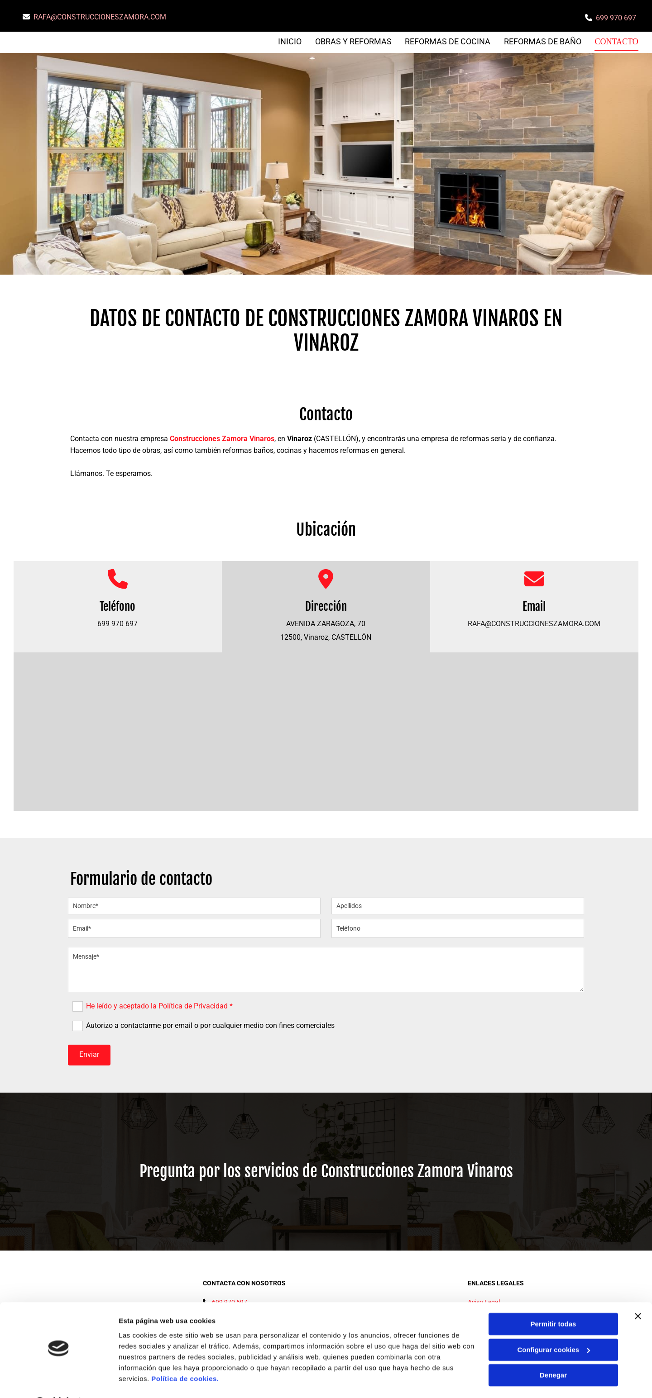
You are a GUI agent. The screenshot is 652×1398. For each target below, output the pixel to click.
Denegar (553, 1352)
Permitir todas (553, 1301)
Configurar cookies (553, 1326)
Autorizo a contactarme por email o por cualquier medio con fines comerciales (210, 1025)
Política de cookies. (185, 1355)
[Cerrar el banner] (638, 1293)
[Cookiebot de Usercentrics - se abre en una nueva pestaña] (58, 1380)
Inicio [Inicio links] (290, 41)
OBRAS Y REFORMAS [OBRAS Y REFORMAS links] (354, 41)
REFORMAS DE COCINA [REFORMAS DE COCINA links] (448, 41)
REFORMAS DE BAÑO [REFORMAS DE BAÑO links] (543, 41)
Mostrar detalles (145, 1380)
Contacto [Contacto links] (617, 41)
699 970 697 (616, 18)
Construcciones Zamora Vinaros (222, 438)
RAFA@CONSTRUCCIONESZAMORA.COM (100, 17)
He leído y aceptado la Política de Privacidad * (159, 1005)
